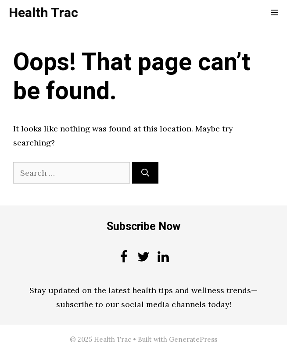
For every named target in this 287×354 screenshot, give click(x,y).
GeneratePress (193, 339)
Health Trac (43, 13)
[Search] (145, 173)
